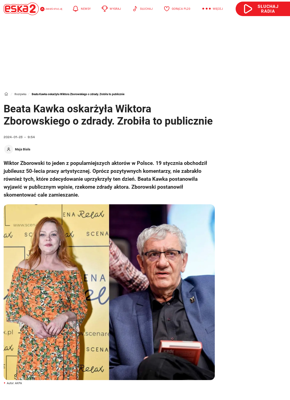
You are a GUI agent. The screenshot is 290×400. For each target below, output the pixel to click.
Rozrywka (20, 94)
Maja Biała (22, 149)
